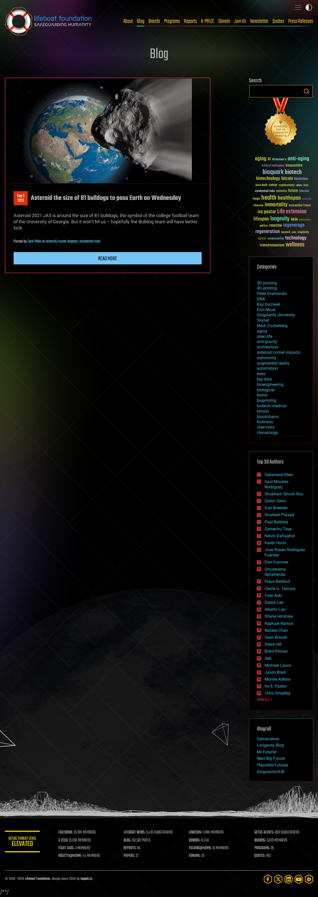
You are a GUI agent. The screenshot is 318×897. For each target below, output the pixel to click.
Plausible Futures (272, 765)
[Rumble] (309, 879)
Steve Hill (273, 644)
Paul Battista (276, 522)
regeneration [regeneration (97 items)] (267, 232)
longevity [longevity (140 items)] (279, 219)
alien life (264, 336)
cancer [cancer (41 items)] (273, 185)
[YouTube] (299, 879)
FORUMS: (195, 856)
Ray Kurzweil (268, 304)
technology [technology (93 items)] (295, 238)
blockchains (268, 416)
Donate (224, 21)
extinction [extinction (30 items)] (281, 191)
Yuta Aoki (273, 595)
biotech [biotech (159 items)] (293, 172)
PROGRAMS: (262, 848)
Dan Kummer (276, 562)
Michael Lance (278, 665)
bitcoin (263, 411)
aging (262, 331)
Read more (107, 258)
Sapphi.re (86, 879)
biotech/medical (271, 405)
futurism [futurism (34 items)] (304, 191)
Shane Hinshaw (279, 616)
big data (264, 379)
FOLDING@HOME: (201, 848)
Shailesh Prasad (279, 514)
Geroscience (268, 738)
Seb (268, 658)
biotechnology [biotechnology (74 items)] (268, 178)
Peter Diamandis (272, 293)
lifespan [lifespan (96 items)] (261, 219)
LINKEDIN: (196, 832)
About (128, 21)
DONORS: (195, 840)
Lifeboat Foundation (37, 879)
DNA (261, 299)
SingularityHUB (270, 771)
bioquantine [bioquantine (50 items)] (294, 165)
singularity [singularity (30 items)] (303, 232)
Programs (172, 21)
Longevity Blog (270, 745)
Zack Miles (34, 241)
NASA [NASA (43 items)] (294, 220)
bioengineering (270, 384)
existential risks (89, 241)
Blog (140, 21)
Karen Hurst (275, 542)
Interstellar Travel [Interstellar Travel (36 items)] (300, 206)
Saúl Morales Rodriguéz (276, 484)
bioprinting (266, 400)
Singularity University (276, 314)
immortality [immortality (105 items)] (276, 205)
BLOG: (128, 840)
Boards (154, 21)
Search (306, 91)
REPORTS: (130, 848)
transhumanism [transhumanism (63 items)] (272, 245)
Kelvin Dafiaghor (280, 535)
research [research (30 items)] (285, 232)
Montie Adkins (278, 679)
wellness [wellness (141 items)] (295, 245)
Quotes (278, 21)
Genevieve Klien (279, 474)
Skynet (263, 320)
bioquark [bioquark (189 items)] (273, 172)
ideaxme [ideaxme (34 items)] (258, 206)
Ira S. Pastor (276, 686)
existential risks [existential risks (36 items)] (265, 191)
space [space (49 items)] (262, 238)
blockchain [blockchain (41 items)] (301, 179)
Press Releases (300, 21)
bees (261, 373)
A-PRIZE (207, 21)
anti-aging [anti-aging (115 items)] (298, 159)
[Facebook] (268, 879)
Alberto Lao (275, 609)
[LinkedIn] (288, 879)
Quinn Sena (275, 500)
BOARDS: (260, 840)
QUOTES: (260, 856)
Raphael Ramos (279, 623)
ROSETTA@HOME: (71, 856)
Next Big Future (271, 758)
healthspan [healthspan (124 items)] (289, 198)
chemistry (266, 427)
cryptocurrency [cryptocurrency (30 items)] (287, 185)
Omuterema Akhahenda (275, 572)
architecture (267, 347)
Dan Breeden (276, 507)
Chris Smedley (278, 693)
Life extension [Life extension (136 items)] (291, 211)
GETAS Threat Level (23, 842)
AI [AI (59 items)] (269, 159)
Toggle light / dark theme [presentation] (308, 7)
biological (266, 389)
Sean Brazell (276, 637)
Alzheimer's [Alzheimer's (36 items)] (279, 160)
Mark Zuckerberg (272, 325)
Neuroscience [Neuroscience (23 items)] (305, 220)
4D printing (267, 288)
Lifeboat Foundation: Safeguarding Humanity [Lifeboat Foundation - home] (48, 21)
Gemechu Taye (278, 528)
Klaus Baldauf (277, 581)
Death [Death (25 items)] (305, 185)
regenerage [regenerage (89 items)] (294, 225)
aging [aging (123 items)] (260, 159)
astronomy (266, 357)
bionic (262, 395)
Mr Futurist (267, 752)
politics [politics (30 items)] (264, 226)
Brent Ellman (276, 651)
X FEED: (64, 840)
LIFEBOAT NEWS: (135, 832)
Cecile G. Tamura (280, 588)
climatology (267, 432)
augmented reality (273, 363)
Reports (190, 21)
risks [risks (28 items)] (294, 232)
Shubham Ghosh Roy (284, 494)
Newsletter (259, 21)
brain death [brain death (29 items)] (261, 185)
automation (267, 368)
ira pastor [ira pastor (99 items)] (267, 212)
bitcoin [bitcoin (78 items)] (287, 178)
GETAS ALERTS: (264, 832)
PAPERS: (130, 856)
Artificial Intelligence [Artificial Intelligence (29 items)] (272, 166)
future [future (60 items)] (293, 190)
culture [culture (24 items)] (299, 185)
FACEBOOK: (66, 832)
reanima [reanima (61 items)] (275, 225)
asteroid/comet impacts (61, 241)
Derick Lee (274, 602)
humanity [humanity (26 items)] (307, 199)
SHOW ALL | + (265, 700)
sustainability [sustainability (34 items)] (276, 239)
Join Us (240, 21)
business (265, 421)
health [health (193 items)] (268, 198)
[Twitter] (278, 879)
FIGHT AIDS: (67, 848)
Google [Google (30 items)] (256, 199)
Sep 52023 (20, 198)
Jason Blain (275, 672)
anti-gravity (267, 341)
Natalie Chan (276, 630)
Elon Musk (266, 309)
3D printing (267, 283)
